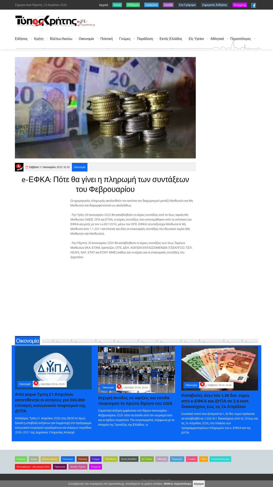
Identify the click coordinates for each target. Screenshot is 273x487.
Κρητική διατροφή (220, 459)
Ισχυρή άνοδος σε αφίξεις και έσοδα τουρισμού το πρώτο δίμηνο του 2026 (135, 400)
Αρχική (103, 5)
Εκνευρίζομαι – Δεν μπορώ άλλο (33, 466)
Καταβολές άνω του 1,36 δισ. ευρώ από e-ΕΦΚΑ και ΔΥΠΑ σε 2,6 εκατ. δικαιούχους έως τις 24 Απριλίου (215, 401)
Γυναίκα (192, 459)
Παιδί (203, 459)
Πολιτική (106, 39)
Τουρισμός (177, 459)
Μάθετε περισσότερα (177, 483)
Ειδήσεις (21, 39)
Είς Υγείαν (196, 39)
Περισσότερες (240, 39)
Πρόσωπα (60, 466)
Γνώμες (125, 39)
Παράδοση (145, 39)
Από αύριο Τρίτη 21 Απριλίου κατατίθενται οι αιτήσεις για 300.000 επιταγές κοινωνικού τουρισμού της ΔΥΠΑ (50, 402)
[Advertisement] (183, 21)
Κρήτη (39, 39)
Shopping (95, 466)
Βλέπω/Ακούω (61, 39)
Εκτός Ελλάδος (171, 39)
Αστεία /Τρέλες (78, 466)
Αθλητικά (217, 39)
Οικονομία (86, 39)
